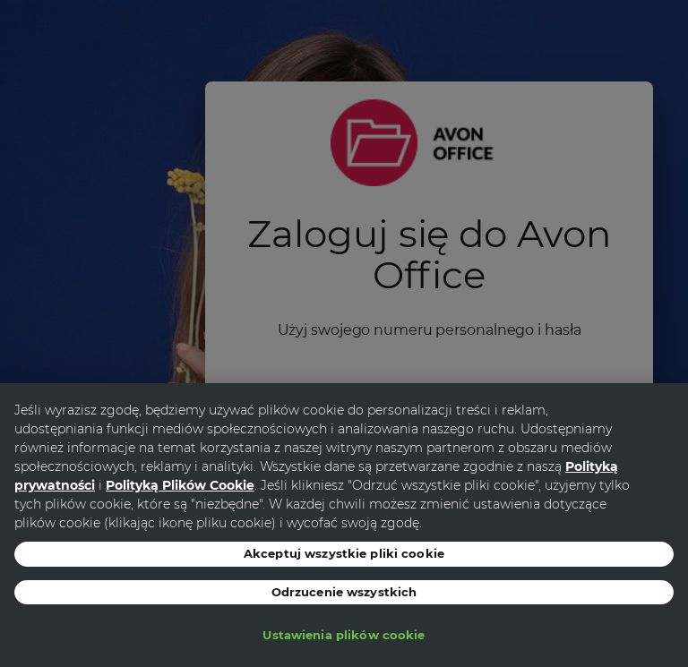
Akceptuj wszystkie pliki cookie (344, 553)
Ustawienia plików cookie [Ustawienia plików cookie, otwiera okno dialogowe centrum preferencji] (343, 635)
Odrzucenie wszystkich (344, 592)
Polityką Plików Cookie (180, 485)
